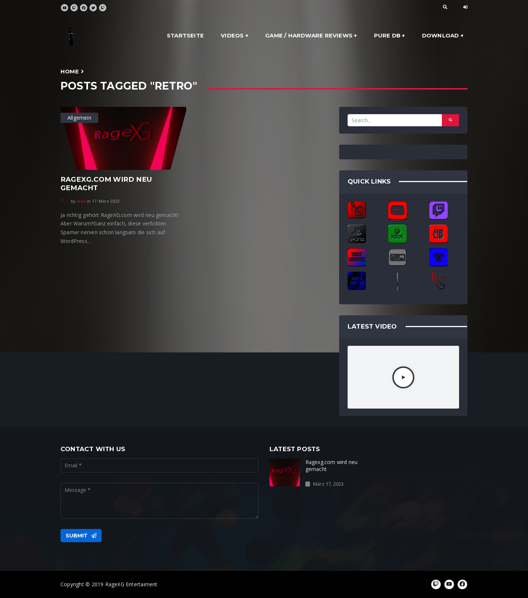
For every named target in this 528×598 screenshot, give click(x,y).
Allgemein (79, 117)
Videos (232, 35)
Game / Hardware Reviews (308, 35)
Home (69, 71)
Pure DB (387, 35)
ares (81, 201)
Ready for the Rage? (431, 462)
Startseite (185, 35)
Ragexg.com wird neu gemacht (106, 183)
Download (440, 35)
